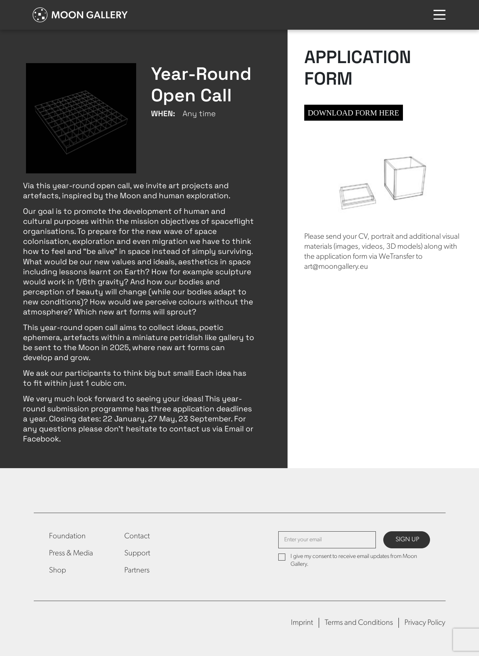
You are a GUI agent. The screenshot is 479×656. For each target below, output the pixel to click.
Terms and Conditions (359, 623)
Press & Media (71, 553)
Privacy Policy (424, 623)
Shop (57, 570)
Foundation (67, 536)
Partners (137, 570)
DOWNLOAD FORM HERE (353, 112)
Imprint (302, 623)
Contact (137, 536)
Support (137, 553)
